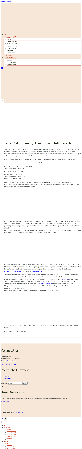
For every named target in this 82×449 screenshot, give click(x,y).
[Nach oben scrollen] (2, 419)
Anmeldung (8, 55)
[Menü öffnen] (2, 101)
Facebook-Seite (37, 271)
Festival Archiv (10, 440)
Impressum (7, 376)
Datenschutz (7, 378)
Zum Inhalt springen (6, 1)
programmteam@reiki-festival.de (13, 271)
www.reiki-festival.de (47, 156)
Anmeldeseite (64, 279)
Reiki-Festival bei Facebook (8, 364)
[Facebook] (2, 69)
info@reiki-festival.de (45, 283)
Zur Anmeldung (5, 401)
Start (6, 34)
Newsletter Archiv (11, 64)
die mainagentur (19, 412)
